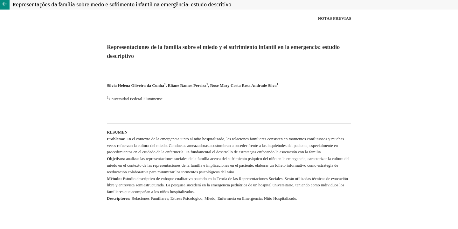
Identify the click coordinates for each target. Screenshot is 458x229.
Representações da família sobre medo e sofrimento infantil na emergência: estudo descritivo (122, 5)
